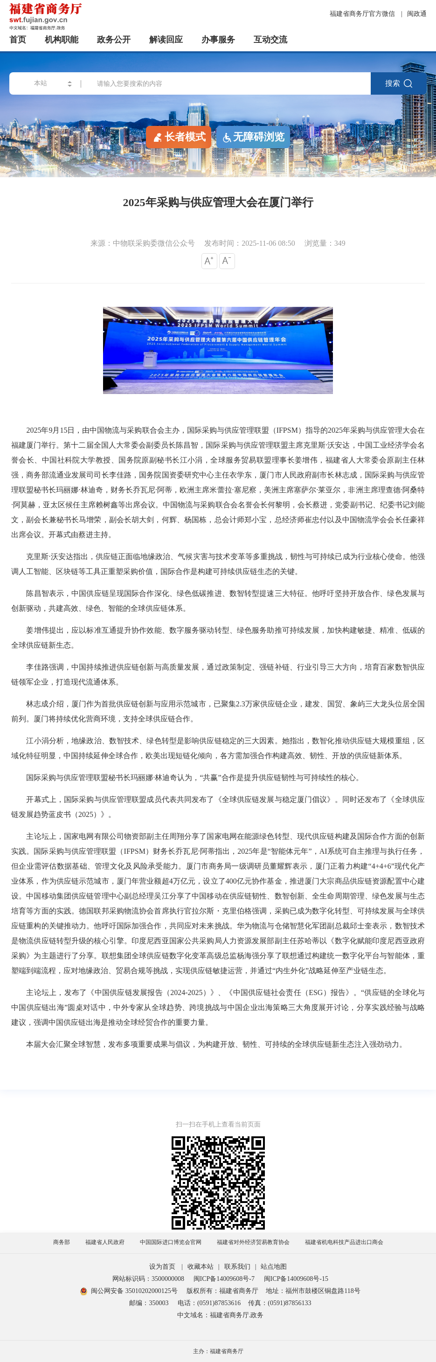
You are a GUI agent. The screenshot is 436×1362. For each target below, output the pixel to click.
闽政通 (417, 13)
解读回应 (166, 39)
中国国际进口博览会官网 (170, 1242)
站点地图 (274, 1266)
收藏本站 (200, 1266)
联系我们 (237, 1266)
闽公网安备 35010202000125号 (129, 1290)
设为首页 (162, 1266)
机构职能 (61, 39)
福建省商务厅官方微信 (363, 13)
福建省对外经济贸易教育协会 (253, 1242)
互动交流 (270, 39)
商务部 (61, 1242)
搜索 (398, 83)
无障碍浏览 (253, 137)
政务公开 (114, 39)
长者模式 (179, 136)
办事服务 (218, 39)
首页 (17, 39)
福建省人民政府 (105, 1242)
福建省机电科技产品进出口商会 (344, 1242)
